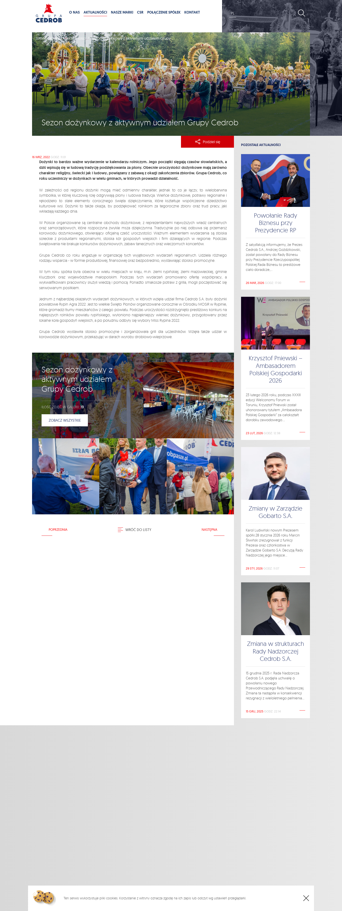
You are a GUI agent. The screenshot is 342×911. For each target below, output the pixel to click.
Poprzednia (58, 529)
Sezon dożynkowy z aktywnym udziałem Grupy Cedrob (77, 379)
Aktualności (76, 38)
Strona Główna (48, 38)
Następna (209, 529)
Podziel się (207, 141)
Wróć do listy (134, 529)
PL (232, 13)
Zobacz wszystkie (65, 420)
